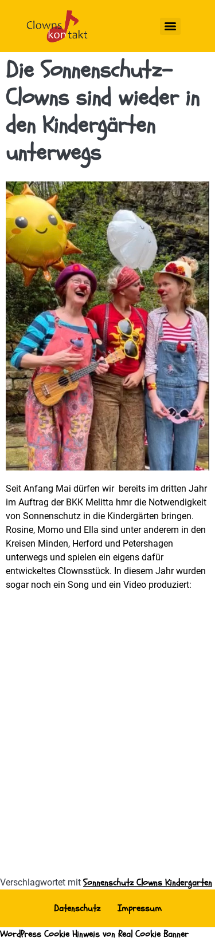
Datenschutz (77, 908)
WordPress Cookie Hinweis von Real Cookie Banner (94, 934)
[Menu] (170, 26)
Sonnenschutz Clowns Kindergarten (147, 882)
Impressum (140, 908)
